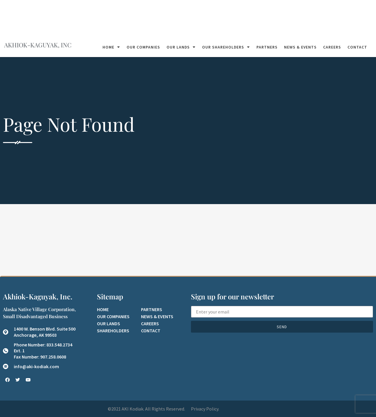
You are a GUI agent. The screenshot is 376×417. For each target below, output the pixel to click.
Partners (267, 47)
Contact (357, 47)
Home (111, 47)
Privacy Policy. (205, 409)
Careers (332, 47)
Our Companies (143, 47)
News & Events (300, 47)
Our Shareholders (226, 47)
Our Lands (181, 47)
